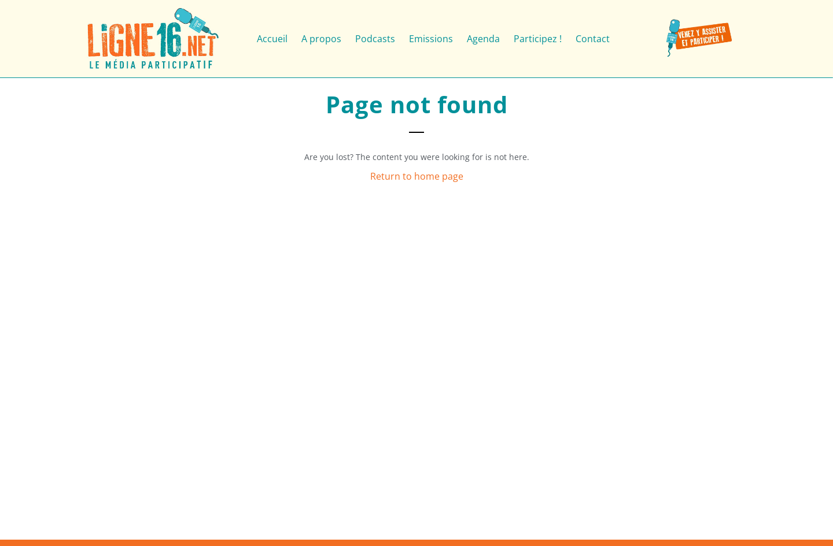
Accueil (272, 38)
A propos (321, 38)
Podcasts (375, 38)
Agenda (483, 38)
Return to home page (416, 176)
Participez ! (538, 38)
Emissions (431, 38)
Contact (593, 38)
